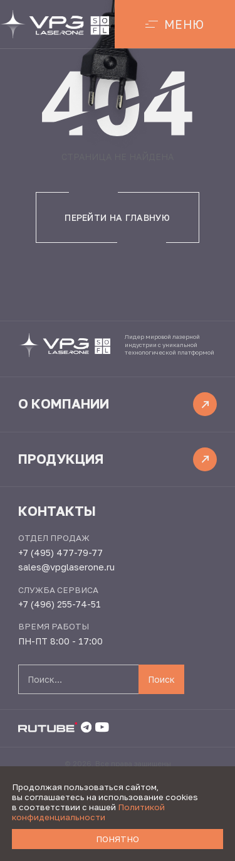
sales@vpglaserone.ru (66, 567)
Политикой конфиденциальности (88, 812)
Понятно (117, 839)
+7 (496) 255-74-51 (59, 604)
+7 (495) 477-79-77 (60, 552)
